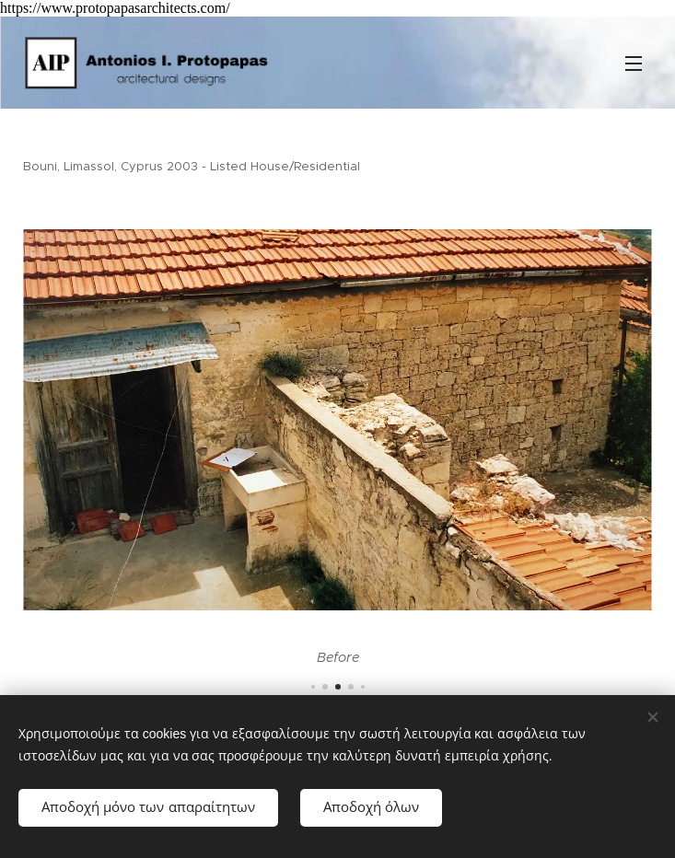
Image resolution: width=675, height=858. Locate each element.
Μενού (633, 63)
